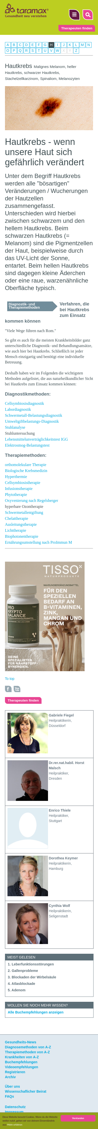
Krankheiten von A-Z (22, 1057)
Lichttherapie (15, 530)
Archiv (10, 1077)
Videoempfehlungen (21, 1067)
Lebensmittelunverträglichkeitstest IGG (36, 439)
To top (9, 679)
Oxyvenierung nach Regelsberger (31, 500)
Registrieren (15, 1072)
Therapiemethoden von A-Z (27, 1052)
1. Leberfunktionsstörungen (31, 964)
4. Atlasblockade (21, 984)
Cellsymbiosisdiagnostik (24, 403)
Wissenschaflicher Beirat (25, 1091)
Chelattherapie (16, 518)
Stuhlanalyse (15, 427)
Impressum (14, 1112)
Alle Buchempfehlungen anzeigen (35, 1012)
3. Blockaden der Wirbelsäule (32, 977)
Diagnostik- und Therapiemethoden (24, 305)
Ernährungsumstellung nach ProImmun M (38, 542)
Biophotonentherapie (21, 536)
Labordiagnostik (18, 409)
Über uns (12, 1086)
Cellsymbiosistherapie (22, 482)
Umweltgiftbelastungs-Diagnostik (32, 421)
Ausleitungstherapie (21, 524)
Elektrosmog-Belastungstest (27, 445)
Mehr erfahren (14, 1124)
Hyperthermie (16, 477)
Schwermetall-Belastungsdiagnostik (33, 415)
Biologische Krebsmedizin (26, 471)
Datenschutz (15, 1107)
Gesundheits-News (20, 1042)
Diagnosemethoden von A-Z (28, 1047)
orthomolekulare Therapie (25, 465)
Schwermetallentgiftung (24, 512)
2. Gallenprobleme (23, 971)
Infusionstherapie (19, 488)
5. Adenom (16, 990)
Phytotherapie (16, 494)
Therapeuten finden (76, 28)
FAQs (9, 1096)
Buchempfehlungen (21, 1062)
